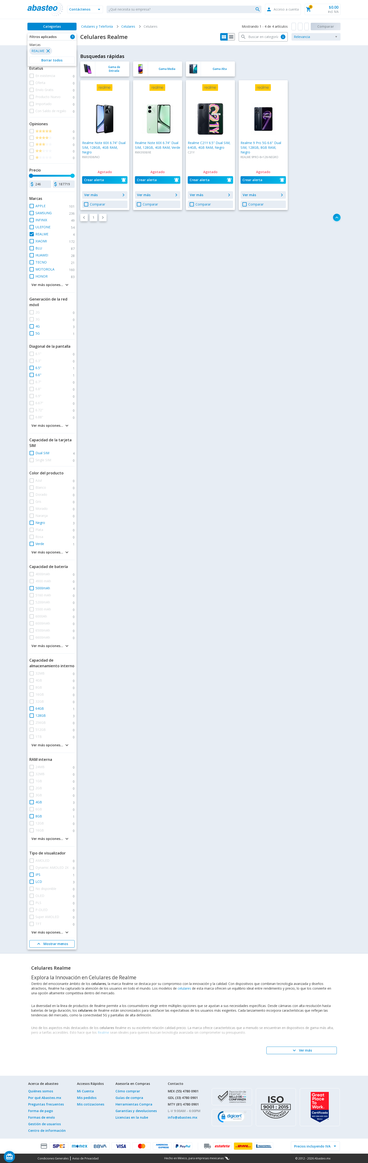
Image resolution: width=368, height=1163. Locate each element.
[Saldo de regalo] (24, 1156)
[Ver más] (301, 1050)
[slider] (31, 176)
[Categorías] (52, 26)
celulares (184, 988)
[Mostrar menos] (52, 944)
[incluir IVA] (312, 1146)
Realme (103, 1032)
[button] (85, 9)
